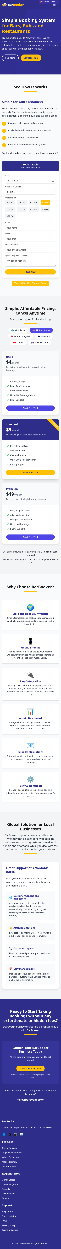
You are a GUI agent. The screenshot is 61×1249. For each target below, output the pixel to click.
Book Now (30, 272)
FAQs (4, 1220)
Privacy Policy (8, 1225)
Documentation (9, 1216)
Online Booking (9, 1148)
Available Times (11, 198)
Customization (9, 1166)
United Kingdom (21, 336)
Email (7, 234)
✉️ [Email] (22, 1134)
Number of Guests (13, 187)
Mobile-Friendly (9, 1161)
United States (41, 330)
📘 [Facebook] (4, 1134)
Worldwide (18, 330)
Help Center (7, 1211)
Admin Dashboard (10, 1157)
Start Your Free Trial (30, 1068)
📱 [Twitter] (10, 1134)
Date (7, 176)
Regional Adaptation (12, 1152)
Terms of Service (10, 1230)
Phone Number (11, 245)
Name (7, 223)
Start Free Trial (31, 58)
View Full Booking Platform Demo (30, 283)
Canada (18, 342)
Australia (44, 336)
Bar (13, 4)
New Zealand (39, 342)
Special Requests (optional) (16, 256)
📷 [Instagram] (16, 1134)
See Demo (10, 58)
